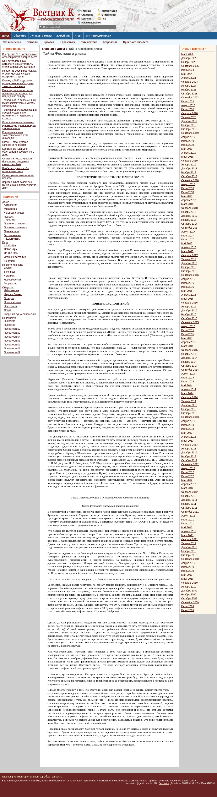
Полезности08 (12, 352)
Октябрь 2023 (189, 93)
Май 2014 (186, 385)
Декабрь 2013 (189, 405)
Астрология (110, 42)
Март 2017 (187, 251)
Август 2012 (188, 468)
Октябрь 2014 (189, 365)
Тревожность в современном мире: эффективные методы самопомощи (19, 103)
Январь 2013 (188, 448)
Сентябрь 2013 (190, 417)
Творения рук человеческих (20, 314)
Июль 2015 (187, 330)
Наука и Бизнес (13, 294)
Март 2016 (187, 298)
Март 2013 (187, 440)
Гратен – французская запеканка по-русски (15, 143)
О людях (9, 298)
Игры (78, 35)
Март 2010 (187, 578)
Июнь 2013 (187, 428)
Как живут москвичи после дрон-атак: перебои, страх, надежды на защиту (17, 93)
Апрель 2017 (188, 247)
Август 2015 (188, 326)
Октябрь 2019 (189, 129)
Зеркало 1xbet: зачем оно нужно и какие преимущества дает (19, 185)
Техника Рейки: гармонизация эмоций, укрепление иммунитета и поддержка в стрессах (19, 114)
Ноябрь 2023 (188, 89)
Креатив (49, 42)
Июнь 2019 (187, 144)
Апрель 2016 (188, 294)
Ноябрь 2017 (188, 219)
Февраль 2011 (189, 539)
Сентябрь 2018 (190, 180)
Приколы (32, 42)
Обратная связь (52, 776)
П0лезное (9, 324)
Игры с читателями (15, 257)
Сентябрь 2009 (190, 602)
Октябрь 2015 (189, 318)
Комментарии (109, 11)
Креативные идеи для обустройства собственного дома (18, 151)
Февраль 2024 (189, 81)
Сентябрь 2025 (190, 66)
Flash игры (10, 245)
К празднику (67, 42)
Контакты (86, 18)
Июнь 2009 (187, 610)
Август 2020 (188, 105)
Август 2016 (188, 279)
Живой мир (63, 35)
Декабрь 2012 (189, 452)
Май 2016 (186, 290)
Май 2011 (186, 527)
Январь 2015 (188, 354)
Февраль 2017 (189, 255)
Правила (36, 776)
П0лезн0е (9, 321)
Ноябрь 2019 (188, 125)
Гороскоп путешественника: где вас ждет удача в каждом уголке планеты (19, 125)
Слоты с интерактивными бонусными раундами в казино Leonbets (17, 161)
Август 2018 (188, 184)
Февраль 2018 (189, 208)
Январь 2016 (188, 306)
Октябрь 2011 (189, 507)
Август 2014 (188, 373)
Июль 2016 (187, 283)
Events (8, 267)
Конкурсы (9, 261)
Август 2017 (188, 231)
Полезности (9, 318)
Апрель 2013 (188, 436)
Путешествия (89, 42)
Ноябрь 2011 (188, 503)
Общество (19, 35)
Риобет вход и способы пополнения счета (15, 170)
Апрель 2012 (188, 484)
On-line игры (11, 253)
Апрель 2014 (188, 389)
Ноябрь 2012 (188, 456)
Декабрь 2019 (189, 121)
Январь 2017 (188, 259)
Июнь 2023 (187, 101)
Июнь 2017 (187, 239)
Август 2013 (188, 421)
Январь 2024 (188, 85)
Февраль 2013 (189, 444)
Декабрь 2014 (189, 357)
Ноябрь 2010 (188, 551)
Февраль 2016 (189, 302)
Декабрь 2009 (189, 590)
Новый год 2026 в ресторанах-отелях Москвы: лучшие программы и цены (19, 73)
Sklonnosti (9, 271)
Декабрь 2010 (189, 547)
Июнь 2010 (187, 570)
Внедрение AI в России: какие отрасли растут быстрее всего (19, 56)
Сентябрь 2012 (190, 464)
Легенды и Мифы (41, 35)
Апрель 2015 (188, 342)
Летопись (9, 275)
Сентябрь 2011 (190, 511)
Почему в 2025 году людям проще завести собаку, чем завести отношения (17, 83)
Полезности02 (12, 328)
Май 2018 (186, 196)
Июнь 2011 (187, 523)
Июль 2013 (187, 425)
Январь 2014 (188, 401)
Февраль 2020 (189, 113)
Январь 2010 (188, 586)
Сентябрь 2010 (190, 559)
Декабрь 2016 (189, 263)
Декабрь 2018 (189, 168)
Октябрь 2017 (189, 223)
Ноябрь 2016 (188, 267)
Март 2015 (187, 346)
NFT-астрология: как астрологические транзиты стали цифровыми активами (18, 64)
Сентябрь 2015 (190, 322)
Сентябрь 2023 (190, 97)
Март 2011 (187, 535)
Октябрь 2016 (189, 271)
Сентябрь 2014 (190, 369)
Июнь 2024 (187, 70)
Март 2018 (187, 204)
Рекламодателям (89, 22)
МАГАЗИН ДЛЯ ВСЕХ (98, 35)
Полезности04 (12, 336)
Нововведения (12, 279)
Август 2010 (188, 563)
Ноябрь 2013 (188, 409)
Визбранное (109, 14)
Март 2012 (187, 488)
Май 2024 (186, 73)
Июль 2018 (187, 188)
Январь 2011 (188, 543)
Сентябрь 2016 (190, 275)
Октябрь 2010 (189, 555)
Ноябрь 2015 (188, 314)
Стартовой (87, 14)
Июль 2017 (187, 235)
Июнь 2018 (187, 192)
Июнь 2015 (187, 334)
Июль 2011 (187, 519)
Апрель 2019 (188, 152)
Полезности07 (12, 348)
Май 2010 (186, 574)
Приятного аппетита (135, 42)
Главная (86, 11)
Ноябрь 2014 (188, 361)
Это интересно (12, 42)
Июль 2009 (187, 606)
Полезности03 (12, 332)
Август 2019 (188, 137)
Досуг (5, 35)
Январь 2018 (188, 212)
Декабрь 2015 (189, 310)
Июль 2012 (187, 472)
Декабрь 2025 (189, 58)
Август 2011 (188, 515)
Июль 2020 (187, 109)
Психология (10, 306)
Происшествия (12, 302)
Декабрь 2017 (189, 215)
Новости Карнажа (12, 264)
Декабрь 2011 (189, 499)
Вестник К (164, 783)
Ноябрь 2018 (188, 172)
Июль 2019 (187, 141)
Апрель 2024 (188, 77)
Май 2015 (186, 338)
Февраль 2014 (189, 397)
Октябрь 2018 (189, 176)
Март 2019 (187, 156)
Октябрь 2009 (189, 598)
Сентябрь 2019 (190, 133)
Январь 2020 (188, 117)
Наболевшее (11, 290)
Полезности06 (12, 344)
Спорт (7, 310)
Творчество (10, 283)
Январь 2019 (188, 164)
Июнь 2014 (187, 381)
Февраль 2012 (189, 492)
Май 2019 (186, 148)
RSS (104, 18)
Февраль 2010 (189, 582)
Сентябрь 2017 (190, 227)
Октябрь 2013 (189, 413)
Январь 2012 (188, 496)
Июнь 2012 (187, 476)
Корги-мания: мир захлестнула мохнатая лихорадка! (15, 135)
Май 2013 (186, 432)
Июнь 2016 (187, 286)
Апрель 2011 (188, 531)
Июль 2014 (187, 377)
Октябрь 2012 (189, 460)
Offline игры (10, 249)
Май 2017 (186, 243)
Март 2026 (187, 54)
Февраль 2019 (189, 160)
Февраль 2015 (189, 350)
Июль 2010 (187, 567)
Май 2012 (186, 480)
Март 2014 (187, 393)
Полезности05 (12, 340)
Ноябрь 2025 (188, 62)
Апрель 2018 (188, 200)
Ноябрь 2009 (188, 594)
